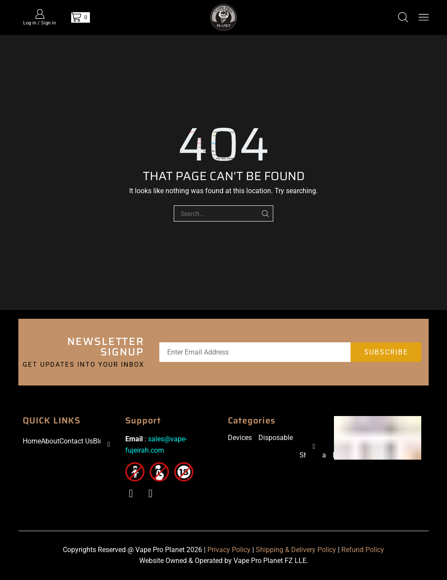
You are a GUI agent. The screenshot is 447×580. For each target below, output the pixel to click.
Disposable (275, 437)
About (50, 441)
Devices (240, 437)
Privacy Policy (229, 550)
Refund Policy (362, 550)
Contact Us (76, 441)
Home (32, 441)
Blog (100, 441)
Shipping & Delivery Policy (296, 550)
